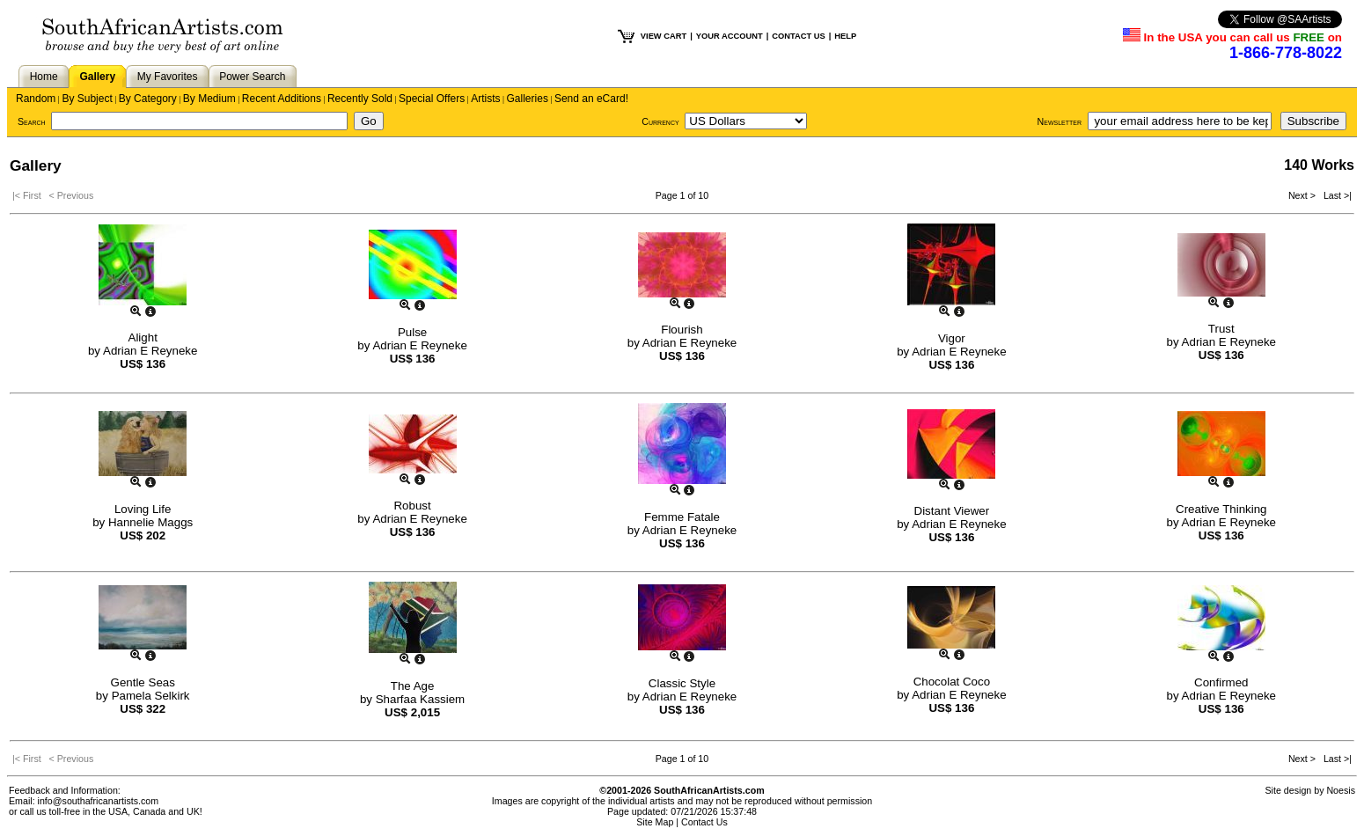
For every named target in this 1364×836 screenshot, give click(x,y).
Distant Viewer (952, 510)
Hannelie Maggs (150, 522)
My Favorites (167, 76)
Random (35, 98)
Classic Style (682, 683)
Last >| (1335, 195)
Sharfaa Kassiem (421, 699)
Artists (485, 98)
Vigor (951, 338)
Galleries (527, 98)
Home (44, 76)
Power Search (252, 76)
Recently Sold (359, 98)
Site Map (654, 822)
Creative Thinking (1221, 509)
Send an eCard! (591, 98)
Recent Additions (281, 98)
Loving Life (142, 509)
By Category (148, 98)
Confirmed (1221, 682)
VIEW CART (663, 36)
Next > (1303, 195)
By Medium (209, 98)
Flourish (681, 329)
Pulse (412, 332)
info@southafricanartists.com (98, 801)
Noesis (1340, 790)
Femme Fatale (682, 517)
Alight (143, 337)
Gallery (97, 76)
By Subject (87, 98)
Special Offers (432, 98)
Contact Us (704, 822)
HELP (845, 36)
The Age (413, 686)
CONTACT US (798, 36)
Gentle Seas (143, 682)
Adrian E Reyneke (150, 350)
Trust (1221, 328)
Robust (411, 505)
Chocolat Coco (951, 681)
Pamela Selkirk (151, 695)
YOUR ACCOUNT (729, 36)
